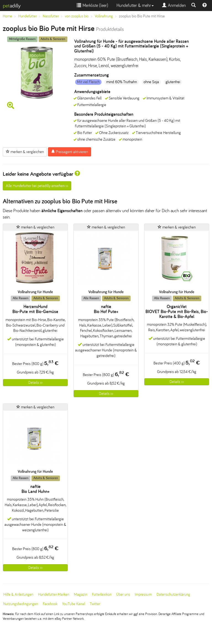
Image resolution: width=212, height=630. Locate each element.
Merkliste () (92, 5)
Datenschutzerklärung (173, 594)
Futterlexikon (102, 594)
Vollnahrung (104, 16)
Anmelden (174, 5)
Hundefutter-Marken (53, 594)
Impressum (143, 594)
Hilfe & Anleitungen (18, 594)
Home (7, 16)
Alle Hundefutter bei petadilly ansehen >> (37, 186)
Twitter (95, 604)
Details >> (35, 382)
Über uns (123, 594)
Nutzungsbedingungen (20, 604)
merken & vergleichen (25, 151)
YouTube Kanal (73, 604)
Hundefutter (27, 16)
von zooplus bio (77, 16)
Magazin (80, 594)
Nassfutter (51, 16)
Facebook (50, 604)
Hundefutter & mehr (135, 5)
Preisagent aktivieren (69, 151)
